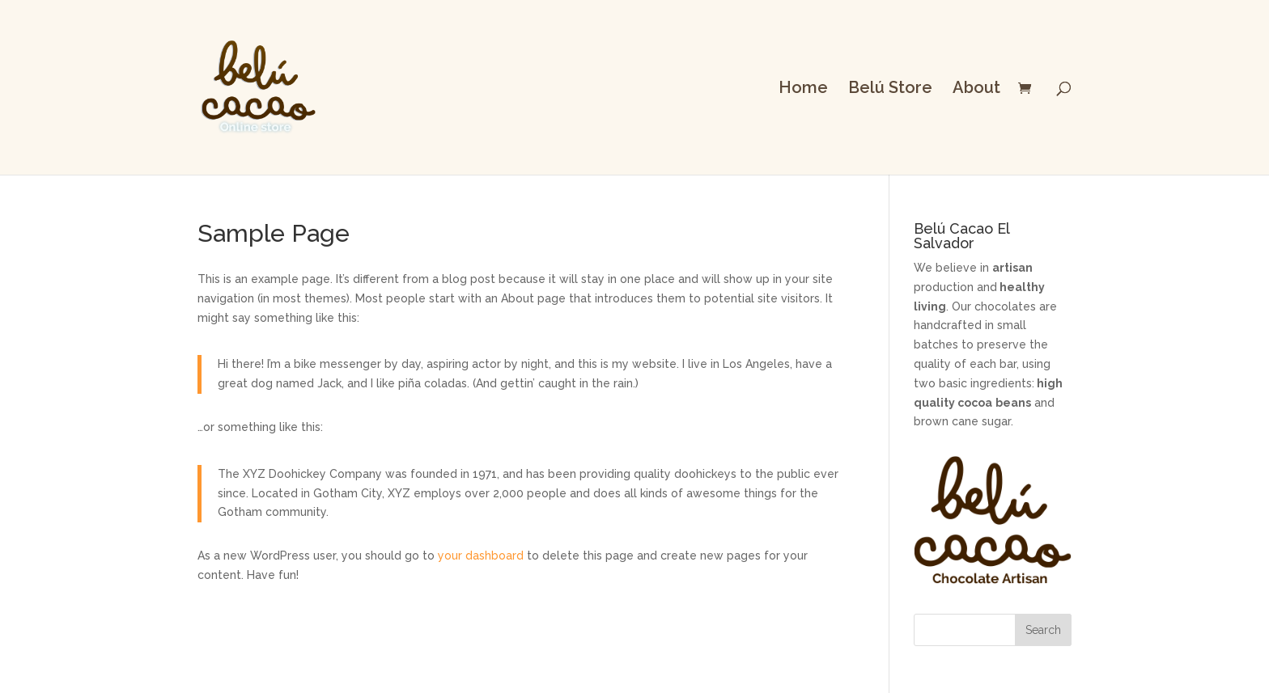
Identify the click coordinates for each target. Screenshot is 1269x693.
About (976, 89)
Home (803, 89)
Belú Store (890, 89)
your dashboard (481, 555)
